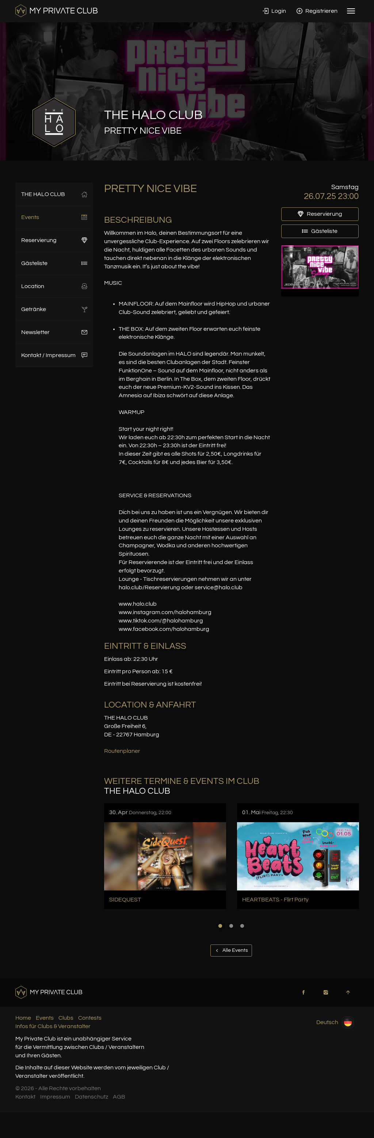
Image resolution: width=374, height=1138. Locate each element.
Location (54, 286)
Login (274, 11)
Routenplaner (122, 751)
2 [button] (231, 926)
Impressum (55, 1097)
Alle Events (231, 950)
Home (23, 1018)
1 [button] (220, 926)
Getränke (54, 309)
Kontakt (25, 1097)
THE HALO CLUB (54, 194)
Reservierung (54, 240)
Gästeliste (54, 263)
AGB (119, 1097)
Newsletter (54, 332)
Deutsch (335, 1022)
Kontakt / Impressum (54, 355)
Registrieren (317, 11)
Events (54, 217)
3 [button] (242, 926)
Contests (90, 1018)
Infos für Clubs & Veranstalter (53, 1026)
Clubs (65, 1018)
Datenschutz (91, 1097)
